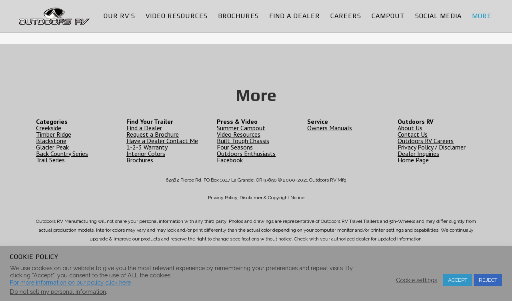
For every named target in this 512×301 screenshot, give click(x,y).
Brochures (139, 160)
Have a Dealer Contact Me (162, 141)
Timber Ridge (53, 134)
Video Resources (238, 134)
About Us (410, 128)
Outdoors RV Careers (426, 141)
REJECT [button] (488, 280)
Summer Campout (241, 128)
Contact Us (413, 134)
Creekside (48, 128)
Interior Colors (145, 153)
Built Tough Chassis (243, 141)
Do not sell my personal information (58, 291)
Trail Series (50, 160)
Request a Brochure (152, 134)
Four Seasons (235, 147)
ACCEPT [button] (457, 280)
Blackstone (51, 141)
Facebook (230, 160)
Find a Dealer (144, 128)
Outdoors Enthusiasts (246, 153)
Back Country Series (62, 153)
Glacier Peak (52, 147)
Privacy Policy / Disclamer (432, 147)
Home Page (413, 160)
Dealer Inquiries (418, 153)
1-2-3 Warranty (147, 147)
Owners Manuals (329, 128)
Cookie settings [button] (416, 280)
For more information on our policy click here (70, 282)
